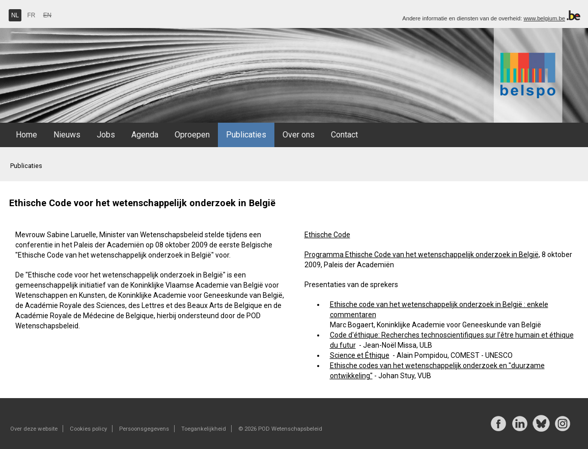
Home (26, 134)
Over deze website (34, 428)
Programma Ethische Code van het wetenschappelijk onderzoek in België (421, 254)
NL (15, 15)
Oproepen (192, 134)
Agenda (144, 134)
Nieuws (66, 134)
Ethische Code (327, 235)
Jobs (106, 134)
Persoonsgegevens (144, 428)
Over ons (299, 134)
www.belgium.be (544, 18)
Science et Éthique (359, 355)
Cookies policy (88, 428)
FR (31, 15)
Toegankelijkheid (203, 428)
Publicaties (246, 134)
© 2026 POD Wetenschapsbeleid (280, 428)
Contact (344, 134)
